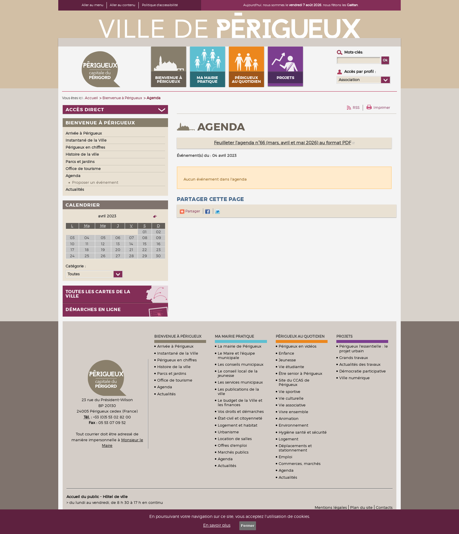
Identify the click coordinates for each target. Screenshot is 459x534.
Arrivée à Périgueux (175, 346)
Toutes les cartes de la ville (98, 294)
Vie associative (292, 405)
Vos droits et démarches (241, 411)
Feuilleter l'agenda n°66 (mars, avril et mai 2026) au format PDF (282, 142)
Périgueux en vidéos (297, 346)
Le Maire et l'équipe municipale (236, 355)
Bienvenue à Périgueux (177, 336)
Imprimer (382, 107)
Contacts (384, 507)
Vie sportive (289, 391)
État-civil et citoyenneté (240, 418)
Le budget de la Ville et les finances (240, 402)
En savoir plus (216, 525)
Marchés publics (233, 452)
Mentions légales (331, 507)
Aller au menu (92, 5)
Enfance (286, 353)
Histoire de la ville (174, 366)
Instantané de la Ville (177, 353)
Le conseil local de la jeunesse (238, 373)
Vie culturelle (291, 398)
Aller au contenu (122, 5)
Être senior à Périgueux (300, 373)
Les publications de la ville (238, 391)
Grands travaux (353, 357)
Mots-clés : (353, 52)
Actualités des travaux (360, 364)
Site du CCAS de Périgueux (294, 382)
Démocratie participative (362, 371)
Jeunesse (287, 360)
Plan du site (361, 507)
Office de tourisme (174, 380)
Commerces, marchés (300, 463)
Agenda (164, 386)
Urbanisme (228, 432)
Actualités (166, 394)
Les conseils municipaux (240, 364)
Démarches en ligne (93, 309)
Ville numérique (354, 377)
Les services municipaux (240, 382)
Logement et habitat (237, 425)
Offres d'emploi (232, 445)
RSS (356, 107)
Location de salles (235, 438)
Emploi (285, 456)
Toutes (74, 274)
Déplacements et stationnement (295, 447)
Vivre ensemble (293, 411)
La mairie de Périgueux (239, 346)
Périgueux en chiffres (177, 360)
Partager (190, 211)
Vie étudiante (291, 366)
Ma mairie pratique (234, 336)
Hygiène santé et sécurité (303, 432)
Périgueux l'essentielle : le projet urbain (363, 348)
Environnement (293, 425)
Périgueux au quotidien (300, 336)
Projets (344, 336)
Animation (289, 418)
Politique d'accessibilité (160, 5)
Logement (288, 439)
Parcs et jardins (171, 373)
